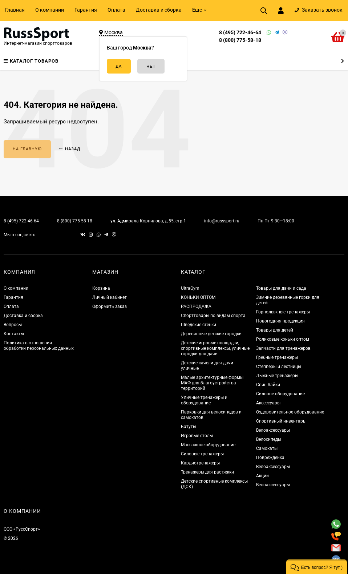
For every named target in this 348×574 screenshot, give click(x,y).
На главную (27, 149)
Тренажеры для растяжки (207, 472)
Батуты (188, 426)
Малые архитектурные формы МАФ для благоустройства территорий (212, 383)
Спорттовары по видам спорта (213, 315)
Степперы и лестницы (278, 366)
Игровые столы (197, 435)
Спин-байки (268, 384)
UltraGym (190, 288)
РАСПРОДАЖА (196, 306)
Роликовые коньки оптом (282, 339)
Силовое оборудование (280, 393)
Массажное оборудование (208, 444)
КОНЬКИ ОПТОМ (198, 297)
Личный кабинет (109, 297)
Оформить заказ (109, 306)
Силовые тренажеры (202, 453)
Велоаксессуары (273, 430)
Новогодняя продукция (280, 321)
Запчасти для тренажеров (283, 348)
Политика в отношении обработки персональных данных (39, 345)
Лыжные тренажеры (277, 375)
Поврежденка (270, 457)
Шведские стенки (198, 324)
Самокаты (267, 448)
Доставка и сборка (159, 10)
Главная (15, 10)
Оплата (116, 10)
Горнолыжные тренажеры (283, 311)
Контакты (14, 333)
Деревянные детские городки (211, 333)
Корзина (101, 288)
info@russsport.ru (221, 220)
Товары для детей (274, 330)
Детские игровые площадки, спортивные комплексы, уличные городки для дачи (215, 348)
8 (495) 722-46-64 (240, 32)
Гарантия (85, 10)
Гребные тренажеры (277, 357)
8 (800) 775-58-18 (240, 40)
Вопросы (13, 324)
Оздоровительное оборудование (290, 412)
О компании (49, 10)
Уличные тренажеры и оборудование (204, 400)
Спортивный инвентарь (280, 421)
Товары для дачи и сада (281, 288)
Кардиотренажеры (200, 463)
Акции (262, 475)
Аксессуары (268, 402)
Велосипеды (268, 439)
